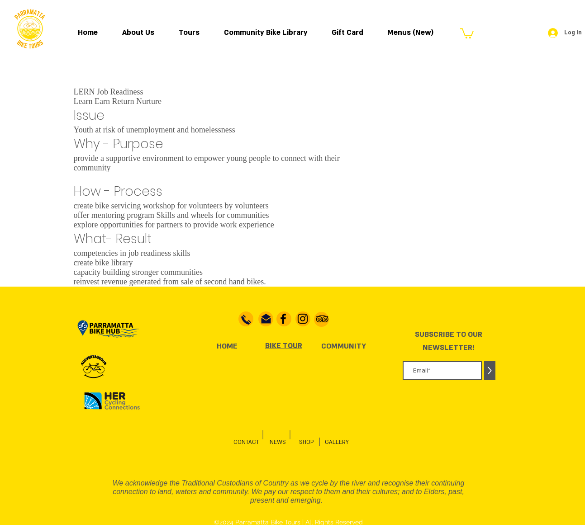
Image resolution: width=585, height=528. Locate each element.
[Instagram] (302, 318)
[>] (489, 370)
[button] (467, 32)
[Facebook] (283, 318)
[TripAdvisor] (322, 318)
